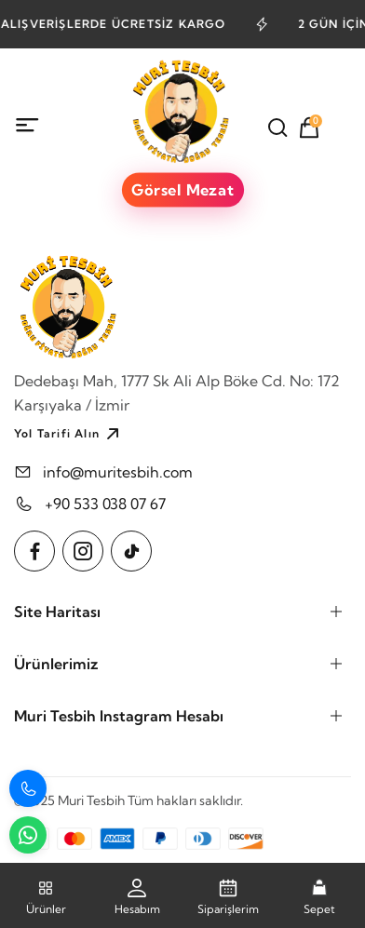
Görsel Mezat (182, 190)
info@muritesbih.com (118, 472)
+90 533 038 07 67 (105, 503)
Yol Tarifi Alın (69, 433)
